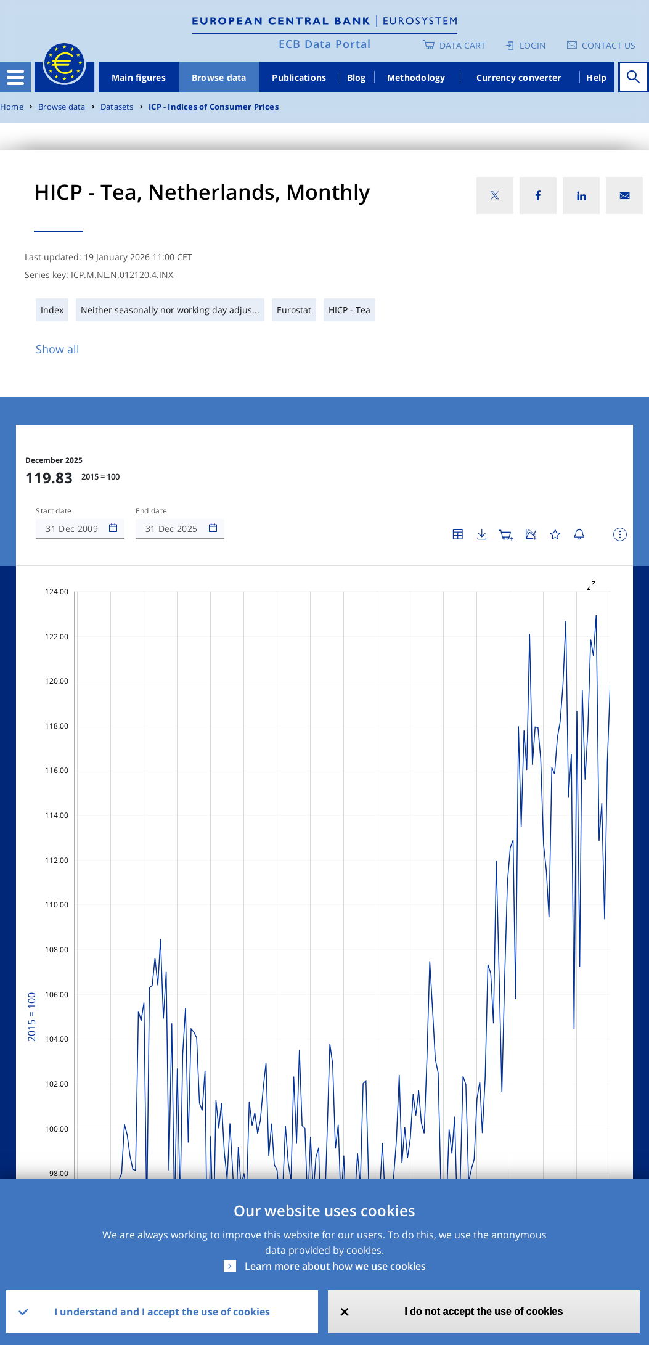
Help (596, 77)
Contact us (608, 45)
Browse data (219, 77)
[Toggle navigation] (15, 77)
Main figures (139, 77)
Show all (58, 348)
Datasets (117, 107)
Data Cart (462, 45)
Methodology (416, 77)
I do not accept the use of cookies (483, 1311)
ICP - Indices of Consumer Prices (214, 107)
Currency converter (518, 77)
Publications (299, 77)
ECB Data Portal (325, 43)
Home (11, 107)
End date (152, 511)
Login (533, 45)
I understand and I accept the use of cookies (162, 1311)
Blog (356, 77)
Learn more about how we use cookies (335, 1266)
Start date (53, 511)
